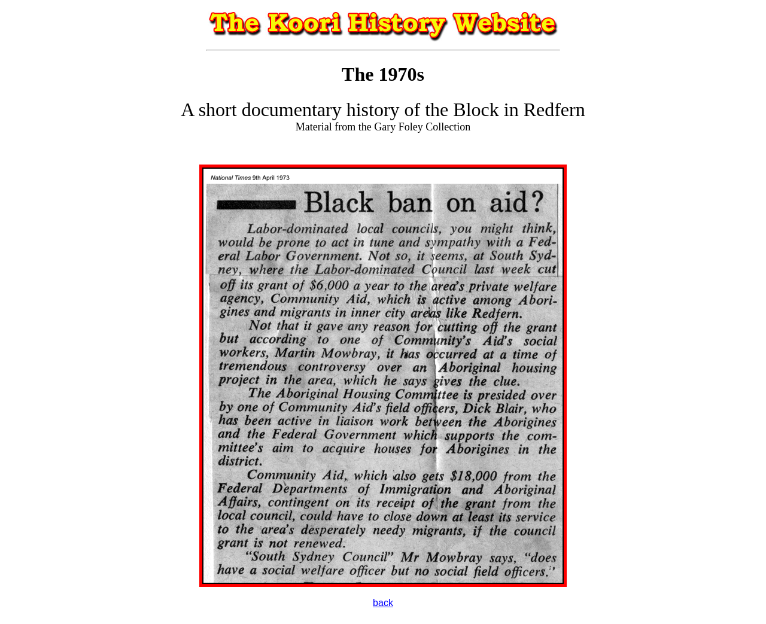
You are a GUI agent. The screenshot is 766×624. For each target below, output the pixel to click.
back (383, 603)
